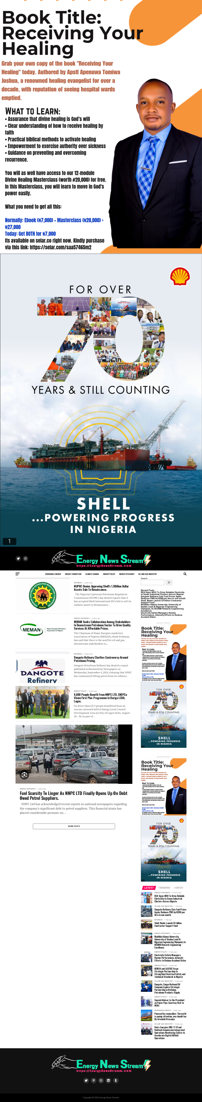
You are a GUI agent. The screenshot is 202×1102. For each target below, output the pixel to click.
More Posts (74, 843)
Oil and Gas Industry (147, 573)
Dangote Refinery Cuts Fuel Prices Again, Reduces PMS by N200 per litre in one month (163, 597)
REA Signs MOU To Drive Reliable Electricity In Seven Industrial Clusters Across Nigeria (162, 593)
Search (144, 578)
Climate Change (92, 573)
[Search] (169, 582)
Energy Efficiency (126, 573)
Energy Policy (109, 573)
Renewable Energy (53, 573)
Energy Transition (73, 573)
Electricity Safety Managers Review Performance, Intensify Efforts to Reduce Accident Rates (161, 615)
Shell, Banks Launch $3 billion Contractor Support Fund (161, 601)
